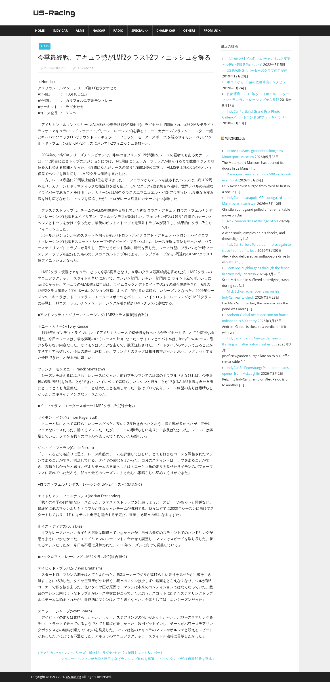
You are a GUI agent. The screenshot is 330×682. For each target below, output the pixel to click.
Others (189, 30)
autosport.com (235, 138)
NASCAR (98, 30)
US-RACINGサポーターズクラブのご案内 (257, 70)
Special (137, 30)
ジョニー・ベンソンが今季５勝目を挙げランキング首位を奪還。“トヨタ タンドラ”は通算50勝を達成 (136, 658)
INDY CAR (60, 30)
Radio (118, 30)
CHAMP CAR (165, 30)
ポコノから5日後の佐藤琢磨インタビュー (258, 82)
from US (211, 30)
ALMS (80, 30)
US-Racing (55, 12)
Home (40, 30)
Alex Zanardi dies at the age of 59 (252, 221)
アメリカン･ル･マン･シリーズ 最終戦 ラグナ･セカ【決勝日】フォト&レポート (102, 652)
